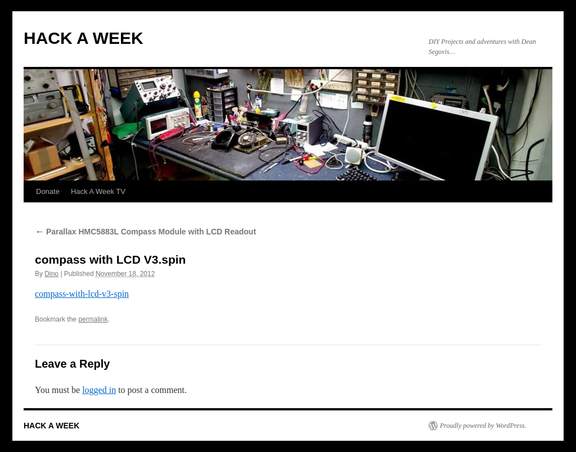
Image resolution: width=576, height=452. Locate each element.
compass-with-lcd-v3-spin (82, 294)
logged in (99, 390)
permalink (92, 319)
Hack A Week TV (98, 191)
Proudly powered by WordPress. (483, 426)
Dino (51, 274)
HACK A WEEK (83, 38)
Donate (48, 191)
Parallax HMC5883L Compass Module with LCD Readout (145, 231)
